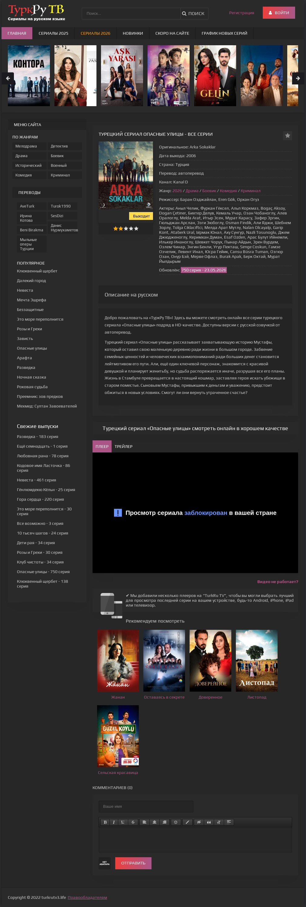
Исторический (28, 165)
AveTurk (27, 206)
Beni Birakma (31, 230)
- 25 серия (46, 489)
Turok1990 (61, 206)
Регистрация (241, 12)
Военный (59, 165)
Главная (17, 33)
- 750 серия (43, 571)
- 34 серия (36, 542)
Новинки (133, 33)
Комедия (228, 190)
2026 (177, 190)
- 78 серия (43, 455)
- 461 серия (36, 479)
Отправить (133, 863)
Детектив (59, 146)
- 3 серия (40, 523)
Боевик (209, 190)
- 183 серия (37, 436)
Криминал (251, 190)
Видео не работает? (277, 581)
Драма (192, 190)
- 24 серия (42, 533)
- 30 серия (40, 552)
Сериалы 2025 (53, 33)
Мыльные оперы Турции (28, 244)
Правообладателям (87, 897)
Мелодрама (26, 146)
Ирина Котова (26, 218)
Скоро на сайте (172, 33)
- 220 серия (40, 499)
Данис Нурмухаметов (64, 227)
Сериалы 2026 (95, 33)
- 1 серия (42, 446)
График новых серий (224, 33)
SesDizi (57, 216)
